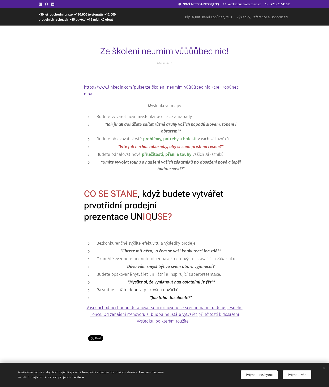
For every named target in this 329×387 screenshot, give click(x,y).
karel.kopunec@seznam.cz (244, 4)
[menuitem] (203, 17)
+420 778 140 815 (279, 4)
